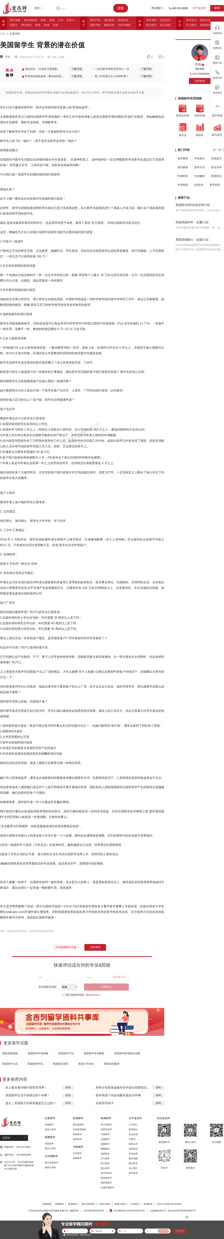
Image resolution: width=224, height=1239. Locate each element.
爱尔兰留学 (50, 1148)
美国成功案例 (111, 1063)
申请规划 (183, 184)
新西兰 (14, 24)
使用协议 (133, 1149)
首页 (2, 33)
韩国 (38, 24)
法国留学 (105, 1139)
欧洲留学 (148, 1204)
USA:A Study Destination (169, 1204)
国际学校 (95, 24)
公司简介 (133, 1124)
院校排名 (123, 20)
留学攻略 (15, 20)
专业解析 (199, 175)
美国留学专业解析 (93, 1053)
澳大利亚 (26, 24)
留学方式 (199, 167)
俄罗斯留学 (106, 1182)
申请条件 (199, 158)
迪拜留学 (77, 1139)
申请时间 (183, 175)
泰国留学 (77, 1134)
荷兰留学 (105, 1163)
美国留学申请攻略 (37, 1053)
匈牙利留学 (106, 1173)
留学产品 (95, 20)
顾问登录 (133, 1163)
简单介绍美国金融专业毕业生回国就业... (122, 1087)
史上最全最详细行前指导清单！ (26, 1087)
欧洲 (46, 24)
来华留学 (133, 1173)
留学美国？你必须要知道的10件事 (118, 1095)
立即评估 (106, 986)
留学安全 (191, 20)
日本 (60, 20)
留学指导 (215, 184)
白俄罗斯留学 (107, 1187)
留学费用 (183, 158)
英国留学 (49, 1143)
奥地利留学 (106, 1178)
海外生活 (205, 20)
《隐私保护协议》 (93, 995)
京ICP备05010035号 (93, 1210)
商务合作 (133, 1144)
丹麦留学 (105, 1134)
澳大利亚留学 (51, 1162)
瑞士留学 (105, 1168)
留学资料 (151, 20)
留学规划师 (30, 20)
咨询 (68, 1087)
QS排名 (198, 184)
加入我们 (133, 1168)
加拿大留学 (50, 1129)
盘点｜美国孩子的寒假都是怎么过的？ (30, 1103)
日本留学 (77, 1153)
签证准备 (165, 24)
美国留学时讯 (35, 1063)
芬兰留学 (105, 1158)
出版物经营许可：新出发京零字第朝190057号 (173, 1210)
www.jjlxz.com (15, 911)
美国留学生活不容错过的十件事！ (27, 1095)
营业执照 (133, 1153)
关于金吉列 (199, 8)
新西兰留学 (50, 1167)
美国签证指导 (61, 1063)
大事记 (132, 1139)
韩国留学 (77, 1158)
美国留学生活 (10, 1063)
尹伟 (5, 56)
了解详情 (76, 68)
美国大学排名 (86, 1063)
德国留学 (105, 1144)
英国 (43, 20)
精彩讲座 (109, 24)
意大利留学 (106, 1124)
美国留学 (49, 1124)
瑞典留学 (105, 1153)
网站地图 (133, 1158)
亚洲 (55, 24)
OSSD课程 (124, 24)
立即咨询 (95, 947)
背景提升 (216, 158)
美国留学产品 (66, 1053)
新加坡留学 (78, 1124)
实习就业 (191, 24)
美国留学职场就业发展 (127, 1053)
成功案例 (109, 20)
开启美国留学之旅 (65, 947)
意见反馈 (133, 1134)
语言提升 (165, 20)
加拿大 (70, 20)
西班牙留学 (106, 1129)
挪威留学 (105, 1149)
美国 (52, 20)
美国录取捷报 (10, 1053)
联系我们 (133, 1129)
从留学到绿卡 (105, 1103)
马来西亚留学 (79, 1129)
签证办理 (216, 167)
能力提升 (151, 24)
